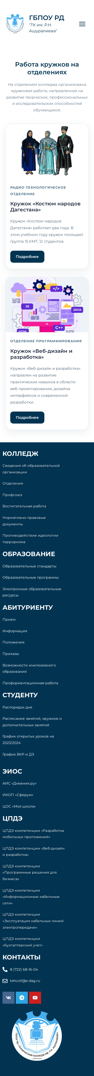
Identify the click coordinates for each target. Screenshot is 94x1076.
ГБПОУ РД (46, 18)
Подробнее (27, 256)
